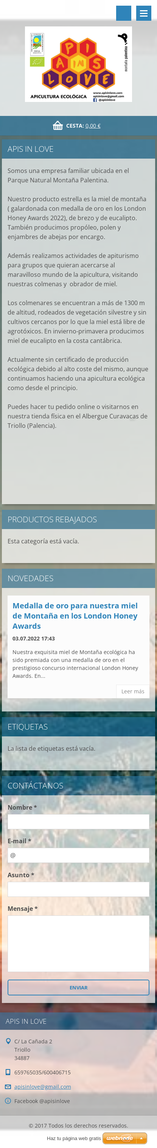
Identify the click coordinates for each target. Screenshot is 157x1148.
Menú (143, 13)
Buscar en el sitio (123, 13)
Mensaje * (23, 908)
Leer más (133, 691)
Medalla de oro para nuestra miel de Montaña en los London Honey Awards (75, 615)
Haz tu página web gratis (74, 1138)
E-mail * (19, 841)
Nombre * (22, 807)
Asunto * (21, 875)
